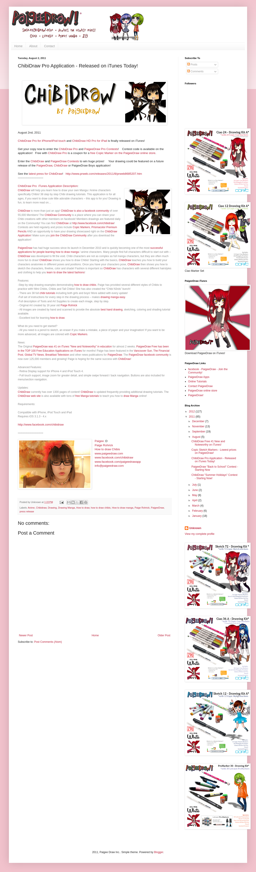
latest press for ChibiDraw (45, 173)
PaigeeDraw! (195, 395)
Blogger (158, 852)
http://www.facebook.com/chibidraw (93, 223)
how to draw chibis (85, 284)
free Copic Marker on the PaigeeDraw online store (122, 153)
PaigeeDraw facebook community (149, 354)
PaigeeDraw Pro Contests (101, 149)
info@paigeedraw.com (109, 465)
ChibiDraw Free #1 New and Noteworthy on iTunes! (208, 443)
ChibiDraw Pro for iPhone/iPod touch (42, 140)
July (195, 484)
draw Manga (131, 395)
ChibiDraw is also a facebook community (85, 210)
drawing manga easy (113, 297)
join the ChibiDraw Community (68, 235)
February (197, 510)
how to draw (57, 317)
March (196, 505)
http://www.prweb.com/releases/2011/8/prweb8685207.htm (104, 173)
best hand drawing (111, 309)
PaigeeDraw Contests (65, 161)
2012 (192, 411)
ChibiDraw (37, 161)
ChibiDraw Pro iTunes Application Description (48, 186)
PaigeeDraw (44, 165)
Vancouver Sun (143, 350)
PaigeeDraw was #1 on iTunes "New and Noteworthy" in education (72, 346)
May (195, 495)
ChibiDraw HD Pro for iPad (89, 140)
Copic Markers (81, 227)
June (195, 490)
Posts (192, 64)
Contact (49, 46)
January (197, 515)
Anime (31, 507)
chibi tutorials (47, 293)
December (198, 421)
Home (18, 46)
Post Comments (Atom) (48, 641)
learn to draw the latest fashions (65, 272)
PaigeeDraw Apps (198, 377)
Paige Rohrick (69, 305)
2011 (192, 416)
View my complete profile (199, 533)
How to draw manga (122, 507)
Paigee (99, 441)
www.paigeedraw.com (109, 453)
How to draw (82, 507)
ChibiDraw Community (58, 215)
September (199, 431)
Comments (195, 71)
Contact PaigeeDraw (200, 386)
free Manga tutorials (87, 395)
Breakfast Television (57, 354)
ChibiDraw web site (29, 395)
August (196, 436)
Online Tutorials (197, 381)
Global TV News (34, 354)
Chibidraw (41, 507)
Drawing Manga (66, 507)
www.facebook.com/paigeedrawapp (118, 461)
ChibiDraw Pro (68, 149)
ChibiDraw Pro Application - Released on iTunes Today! (213, 460)
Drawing (52, 507)
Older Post (164, 635)
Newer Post (26, 635)
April (195, 500)
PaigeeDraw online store (202, 390)
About (33, 46)
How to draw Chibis (107, 449)
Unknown (195, 528)
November (198, 426)
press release (27, 511)
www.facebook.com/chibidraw (114, 457)
